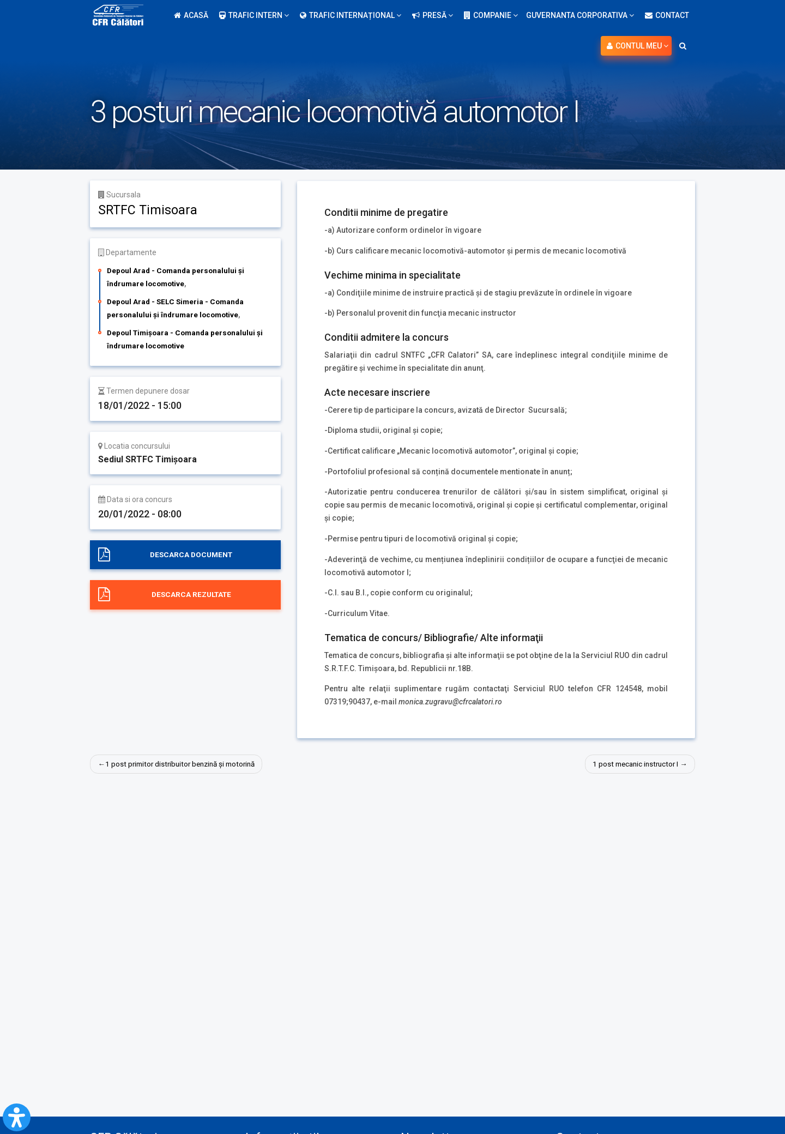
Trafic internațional (350, 15)
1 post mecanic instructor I (632, 763)
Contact (667, 15)
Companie (491, 15)
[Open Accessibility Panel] (17, 1117)
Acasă (191, 15)
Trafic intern (254, 15)
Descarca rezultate (191, 594)
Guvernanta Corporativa (580, 15)
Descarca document (191, 554)
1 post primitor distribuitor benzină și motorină (185, 763)
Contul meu (637, 45)
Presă (432, 15)
